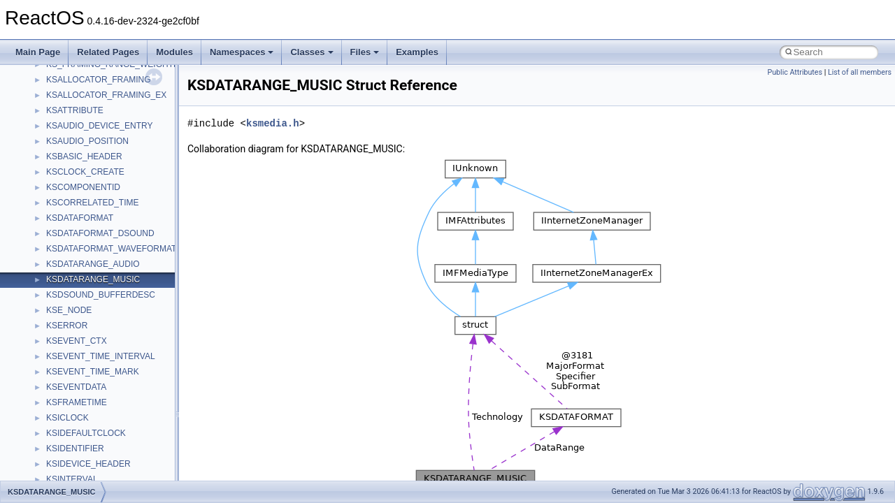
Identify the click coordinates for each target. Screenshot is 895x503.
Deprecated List (53, 223)
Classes (311, 52)
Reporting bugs (52, 116)
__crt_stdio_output (80, 316)
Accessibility (69, 346)
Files (365, 52)
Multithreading (50, 162)
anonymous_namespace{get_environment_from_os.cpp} (151, 439)
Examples (417, 52)
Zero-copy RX (50, 131)
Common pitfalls (54, 85)
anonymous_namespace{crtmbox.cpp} (117, 408)
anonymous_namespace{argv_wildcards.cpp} (130, 377)
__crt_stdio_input (78, 300)
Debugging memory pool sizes (80, 100)
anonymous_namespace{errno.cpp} (112, 423)
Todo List (40, 208)
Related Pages (108, 52)
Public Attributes (794, 72)
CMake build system (61, 70)
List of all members (860, 72)
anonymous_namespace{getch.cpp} (113, 454)
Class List (53, 285)
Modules (174, 52)
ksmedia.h (272, 123)
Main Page (37, 52)
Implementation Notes (65, 193)
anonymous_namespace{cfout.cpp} (111, 393)
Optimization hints (57, 177)
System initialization (60, 147)
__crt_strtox (68, 331)
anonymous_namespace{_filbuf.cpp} (113, 362)
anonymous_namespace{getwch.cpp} (115, 469)
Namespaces (242, 52)
